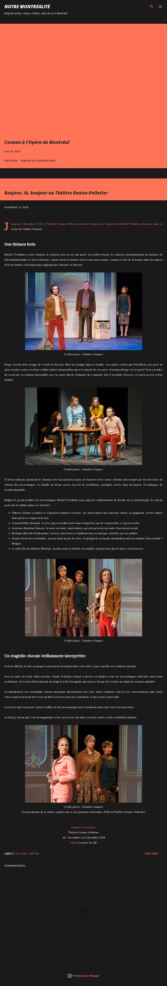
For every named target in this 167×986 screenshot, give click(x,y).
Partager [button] (11, 160)
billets (74, 842)
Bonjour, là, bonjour (83, 827)
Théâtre (33, 853)
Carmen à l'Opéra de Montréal (36, 142)
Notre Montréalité (27, 6)
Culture (20, 853)
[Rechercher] (151, 6)
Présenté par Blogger (83, 975)
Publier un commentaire (38, 160)
